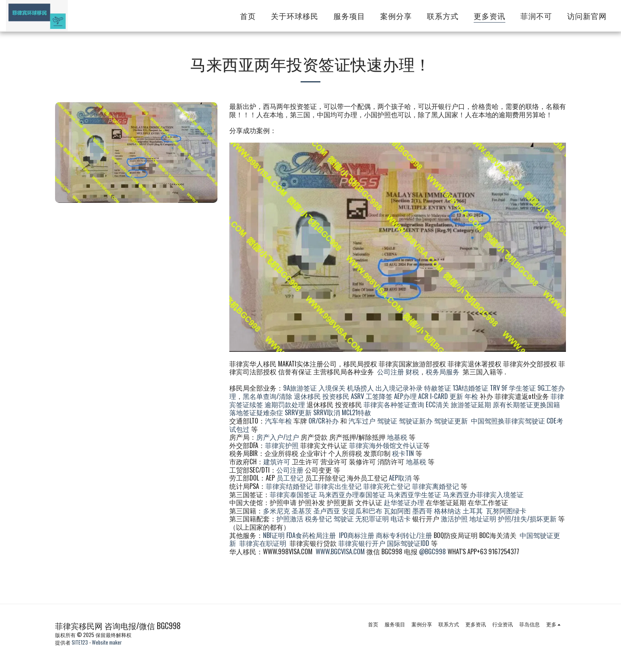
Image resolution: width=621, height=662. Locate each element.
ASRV (357, 396)
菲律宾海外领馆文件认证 (386, 445)
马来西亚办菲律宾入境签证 (483, 494)
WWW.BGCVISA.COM (340, 551)
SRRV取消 (326, 412)
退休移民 (308, 396)
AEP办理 (405, 396)
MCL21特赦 (356, 412)
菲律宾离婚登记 (435, 486)
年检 (472, 396)
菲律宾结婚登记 (289, 486)
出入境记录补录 (399, 388)
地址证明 (482, 518)
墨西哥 (423, 510)
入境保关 (331, 388)
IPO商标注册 (356, 535)
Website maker (107, 642)
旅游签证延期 (471, 404)
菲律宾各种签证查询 (394, 404)
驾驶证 (387, 420)
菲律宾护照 (282, 445)
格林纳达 (448, 510)
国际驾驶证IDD (408, 543)
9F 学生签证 (518, 388)
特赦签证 (437, 388)
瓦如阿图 (397, 510)
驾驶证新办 (415, 420)
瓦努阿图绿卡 (506, 510)
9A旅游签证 (300, 388)
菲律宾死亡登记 (386, 486)
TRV (495, 388)
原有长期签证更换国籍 (526, 404)
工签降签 (379, 396)
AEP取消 (400, 478)
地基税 (397, 437)
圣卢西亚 (326, 510)
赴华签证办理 (404, 502)
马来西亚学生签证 (414, 494)
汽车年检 (278, 420)
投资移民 (335, 396)
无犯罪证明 (372, 518)
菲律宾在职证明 (262, 543)
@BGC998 (432, 551)
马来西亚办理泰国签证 (352, 494)
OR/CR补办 (324, 420)
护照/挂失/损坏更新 (527, 518)
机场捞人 (360, 388)
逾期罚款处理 (285, 404)
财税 (412, 371)
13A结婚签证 (470, 388)
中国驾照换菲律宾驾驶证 (508, 420)
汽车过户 (362, 420)
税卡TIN (403, 453)
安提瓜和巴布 (362, 510)
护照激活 (289, 518)
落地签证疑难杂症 (256, 412)
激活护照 (454, 518)
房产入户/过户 (277, 437)
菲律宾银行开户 (361, 543)
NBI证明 (274, 535)
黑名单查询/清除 (267, 396)
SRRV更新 (298, 412)
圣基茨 (301, 510)
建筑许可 (276, 461)
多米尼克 (276, 510)
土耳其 (473, 510)
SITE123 (80, 642)
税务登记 (318, 518)
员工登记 (289, 478)
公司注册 (390, 371)
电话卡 (401, 518)
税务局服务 (442, 371)
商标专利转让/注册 (404, 535)
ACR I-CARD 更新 (440, 396)
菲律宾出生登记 (338, 486)
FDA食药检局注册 (311, 535)
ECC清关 (437, 404)
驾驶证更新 (451, 420)
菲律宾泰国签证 (293, 494)
